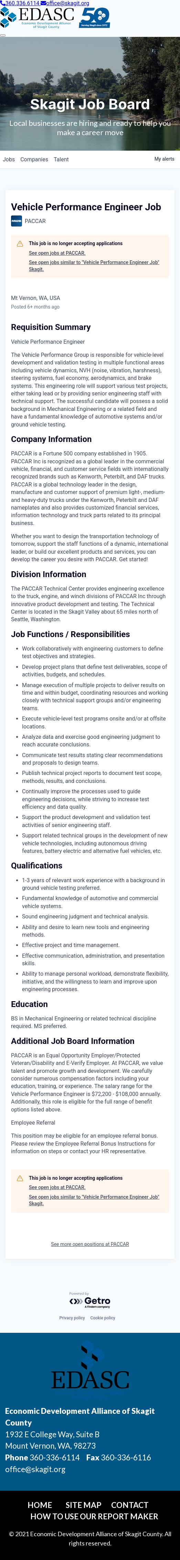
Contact (130, 1505)
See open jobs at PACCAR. (57, 253)
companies (34, 159)
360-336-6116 (125, 1457)
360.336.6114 (20, 3)
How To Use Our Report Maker (94, 1516)
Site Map (84, 1505)
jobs (9, 159)
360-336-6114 (54, 1457)
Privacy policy (72, 1318)
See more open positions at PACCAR (90, 1244)
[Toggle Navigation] (3, 35)
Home (40, 1505)
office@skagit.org (65, 3)
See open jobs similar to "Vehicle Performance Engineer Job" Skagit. (94, 266)
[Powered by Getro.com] (90, 1300)
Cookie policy (103, 1318)
